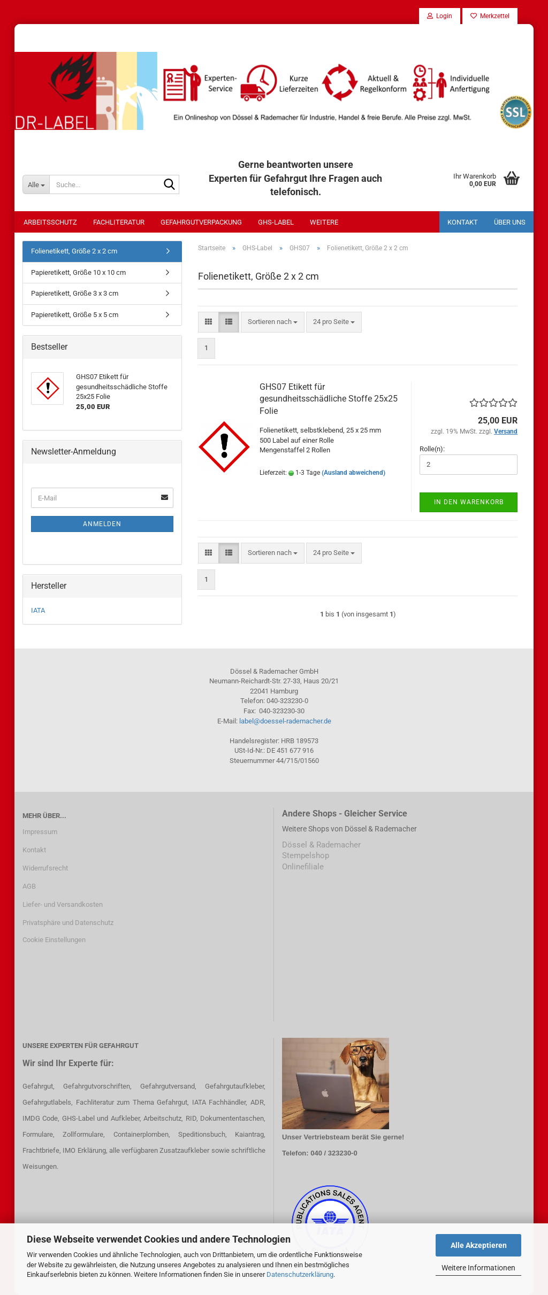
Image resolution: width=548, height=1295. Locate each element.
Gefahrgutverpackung (201, 222)
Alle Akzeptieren (479, 1245)
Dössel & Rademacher (321, 845)
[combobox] (273, 322)
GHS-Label (276, 222)
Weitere (324, 222)
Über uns (510, 222)
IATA (38, 610)
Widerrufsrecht (45, 868)
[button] (208, 322)
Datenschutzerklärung (300, 1274)
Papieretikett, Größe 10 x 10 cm (78, 272)
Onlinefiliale (303, 867)
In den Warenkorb (469, 502)
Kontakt (462, 222)
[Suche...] (35, 184)
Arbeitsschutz (50, 222)
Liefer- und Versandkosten (62, 904)
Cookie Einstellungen (54, 940)
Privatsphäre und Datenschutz (67, 923)
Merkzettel (489, 16)
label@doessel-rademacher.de (285, 721)
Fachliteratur (118, 222)
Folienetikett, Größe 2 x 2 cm (74, 251)
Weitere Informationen (478, 1267)
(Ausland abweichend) (353, 472)
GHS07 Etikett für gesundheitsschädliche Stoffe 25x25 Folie (329, 399)
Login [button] (439, 16)
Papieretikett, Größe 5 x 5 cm (74, 315)
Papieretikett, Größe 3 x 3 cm (74, 293)
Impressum (39, 832)
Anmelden (102, 524)
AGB (29, 886)
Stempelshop (305, 855)
